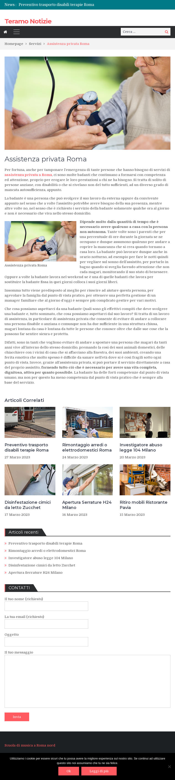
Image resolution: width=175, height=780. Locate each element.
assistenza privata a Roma (28, 175)
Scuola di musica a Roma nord (30, 745)
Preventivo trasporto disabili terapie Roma (56, 5)
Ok (69, 771)
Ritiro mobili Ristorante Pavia (143, 505)
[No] (169, 766)
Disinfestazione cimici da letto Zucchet (28, 505)
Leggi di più (99, 771)
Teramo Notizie (28, 21)
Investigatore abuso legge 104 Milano (141, 447)
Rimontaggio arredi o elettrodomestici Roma (87, 447)
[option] (61, 4)
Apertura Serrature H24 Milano (87, 505)
